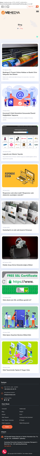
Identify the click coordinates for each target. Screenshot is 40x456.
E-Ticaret (21, 420)
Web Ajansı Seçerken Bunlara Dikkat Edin (17, 335)
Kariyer (3, 414)
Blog (3, 411)
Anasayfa (4, 409)
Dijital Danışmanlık (24, 423)
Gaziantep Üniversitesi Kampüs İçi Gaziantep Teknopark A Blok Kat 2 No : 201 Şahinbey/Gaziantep (20, 443)
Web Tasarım (5, 417)
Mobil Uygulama (6, 423)
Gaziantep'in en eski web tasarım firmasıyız (17, 230)
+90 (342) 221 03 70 (10, 389)
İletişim (21, 411)
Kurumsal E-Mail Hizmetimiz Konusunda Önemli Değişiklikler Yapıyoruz (19, 114)
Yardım (7, 427)
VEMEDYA (19, 453)
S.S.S (20, 414)
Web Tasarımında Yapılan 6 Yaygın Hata (16, 370)
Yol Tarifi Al (7, 446)
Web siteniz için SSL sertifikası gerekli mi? (17, 300)
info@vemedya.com (9, 395)
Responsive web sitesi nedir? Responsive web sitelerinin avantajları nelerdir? (18, 194)
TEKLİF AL (31, 6)
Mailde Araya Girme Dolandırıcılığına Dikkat (18, 265)
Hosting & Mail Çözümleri (26, 417)
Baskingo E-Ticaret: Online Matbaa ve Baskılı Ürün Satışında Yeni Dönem (20, 73)
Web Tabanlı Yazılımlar (8, 420)
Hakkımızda (22, 409)
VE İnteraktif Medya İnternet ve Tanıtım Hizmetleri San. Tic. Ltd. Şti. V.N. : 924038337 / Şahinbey (21, 437)
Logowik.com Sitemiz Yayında (13, 154)
